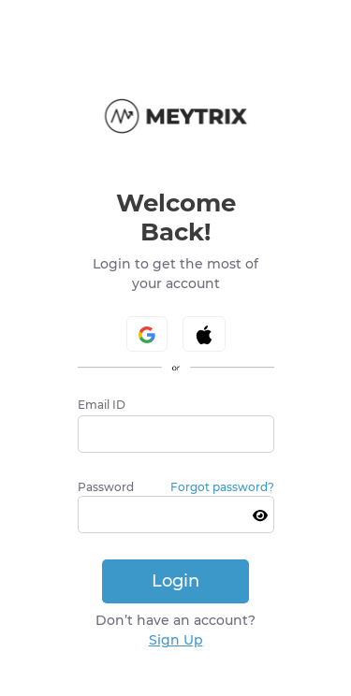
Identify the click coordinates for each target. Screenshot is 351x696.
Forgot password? (222, 487)
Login (175, 581)
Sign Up (176, 639)
